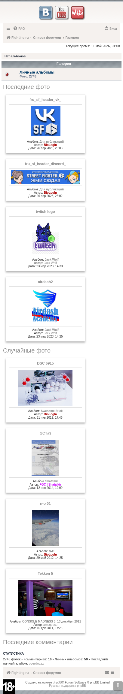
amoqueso (50, 624)
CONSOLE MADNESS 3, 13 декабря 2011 (51, 621)
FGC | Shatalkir (50, 484)
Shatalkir (51, 481)
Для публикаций (51, 141)
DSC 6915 (45, 363)
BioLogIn (50, 145)
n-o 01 (45, 504)
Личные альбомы (37, 72)
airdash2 (45, 282)
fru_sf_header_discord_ (45, 164)
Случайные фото (27, 350)
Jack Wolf (52, 259)
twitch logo (45, 212)
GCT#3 (45, 433)
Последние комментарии (38, 642)
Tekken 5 (45, 573)
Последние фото (26, 86)
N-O (51, 551)
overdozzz (36, 663)
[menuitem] (19, 28)
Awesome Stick (52, 411)
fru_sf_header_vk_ (45, 100)
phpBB (57, 682)
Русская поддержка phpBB (67, 685)
